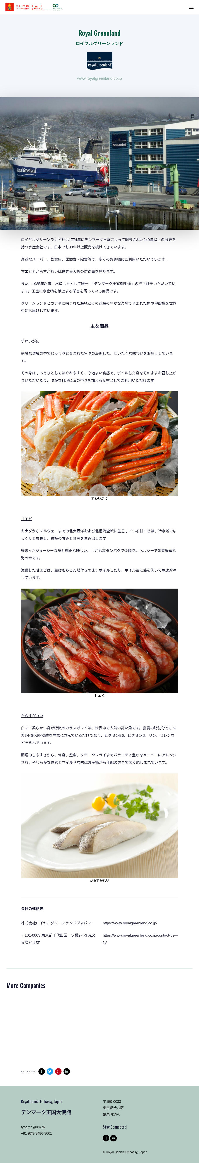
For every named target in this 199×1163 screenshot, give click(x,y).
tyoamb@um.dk (33, 1127)
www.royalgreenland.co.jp (99, 78)
